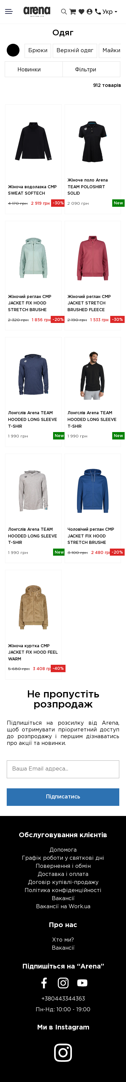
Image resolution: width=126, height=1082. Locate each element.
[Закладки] (81, 12)
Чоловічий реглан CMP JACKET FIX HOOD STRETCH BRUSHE (91, 536)
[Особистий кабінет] (89, 11)
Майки (111, 50)
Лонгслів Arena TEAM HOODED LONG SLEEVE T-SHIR (32, 419)
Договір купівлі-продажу (63, 882)
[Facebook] (44, 983)
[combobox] (110, 12)
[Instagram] (63, 983)
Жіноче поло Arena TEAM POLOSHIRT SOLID (88, 186)
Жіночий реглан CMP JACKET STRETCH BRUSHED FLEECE (89, 303)
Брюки (37, 50)
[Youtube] (82, 983)
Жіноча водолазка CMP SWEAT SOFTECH (32, 190)
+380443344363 (63, 999)
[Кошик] (73, 12)
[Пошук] (64, 11)
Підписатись (63, 796)
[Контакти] (97, 11)
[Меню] (13, 11)
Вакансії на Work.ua (63, 906)
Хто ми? (63, 940)
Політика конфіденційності (63, 890)
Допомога (63, 850)
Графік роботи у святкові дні (63, 858)
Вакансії (63, 898)
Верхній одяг (74, 50)
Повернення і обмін (63, 866)
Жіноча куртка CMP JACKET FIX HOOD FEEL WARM (33, 652)
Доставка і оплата (63, 874)
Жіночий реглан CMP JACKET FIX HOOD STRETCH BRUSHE (29, 303)
